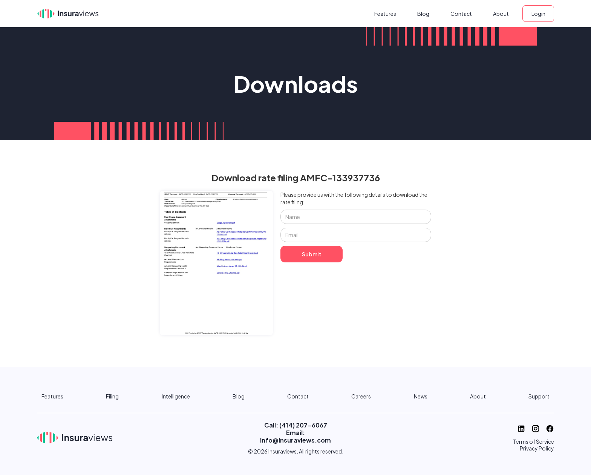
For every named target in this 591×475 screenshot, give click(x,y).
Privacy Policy (537, 448)
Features (385, 13)
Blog (423, 13)
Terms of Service (533, 441)
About (501, 13)
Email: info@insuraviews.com (295, 436)
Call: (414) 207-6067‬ (295, 425)
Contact (461, 13)
